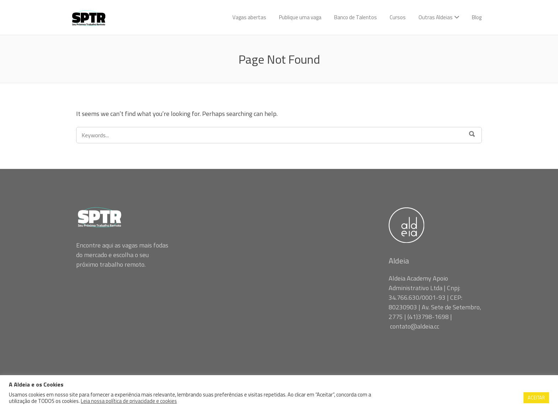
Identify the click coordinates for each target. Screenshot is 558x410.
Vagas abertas (249, 17)
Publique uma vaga (300, 17)
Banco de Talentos (355, 17)
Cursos (398, 17)
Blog (476, 17)
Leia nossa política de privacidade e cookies (129, 401)
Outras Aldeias (435, 17)
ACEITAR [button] (536, 397)
